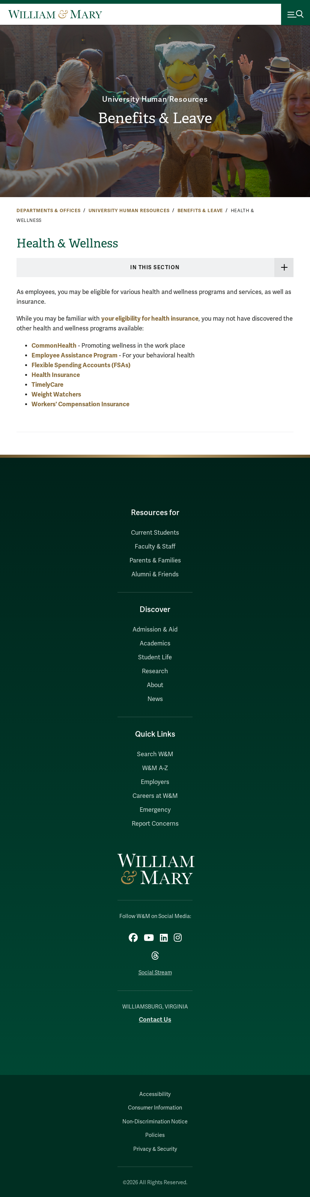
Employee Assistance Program (74, 355)
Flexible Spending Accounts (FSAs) (81, 365)
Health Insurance (56, 375)
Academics (155, 643)
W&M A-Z (155, 768)
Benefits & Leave (155, 118)
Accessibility (155, 1094)
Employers (155, 782)
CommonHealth (54, 346)
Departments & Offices (49, 211)
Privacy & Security (155, 1149)
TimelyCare (47, 385)
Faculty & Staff (155, 546)
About (155, 685)
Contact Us (155, 1020)
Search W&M (155, 754)
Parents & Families (155, 560)
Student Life (155, 657)
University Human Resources (155, 99)
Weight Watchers (56, 394)
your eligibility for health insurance (150, 319)
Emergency (155, 810)
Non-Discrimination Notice (155, 1122)
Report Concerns (155, 824)
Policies (155, 1135)
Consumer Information (155, 1108)
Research (155, 671)
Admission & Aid (155, 629)
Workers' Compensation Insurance (80, 404)
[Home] (55, 14)
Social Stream (155, 972)
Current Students (155, 533)
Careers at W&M (155, 796)
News (155, 699)
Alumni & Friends (155, 574)
